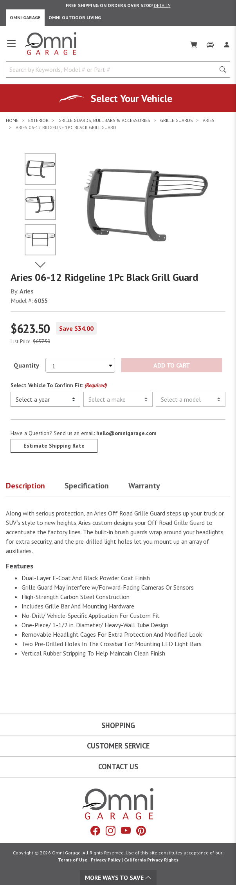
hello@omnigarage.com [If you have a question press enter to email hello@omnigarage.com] (126, 433)
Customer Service (118, 745)
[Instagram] (110, 831)
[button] (35, 487)
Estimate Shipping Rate (54, 445)
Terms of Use (72, 860)
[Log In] (226, 43)
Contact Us (118, 766)
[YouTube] (126, 831)
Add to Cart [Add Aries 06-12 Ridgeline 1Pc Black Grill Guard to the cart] (171, 365)
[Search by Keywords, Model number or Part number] (113, 69)
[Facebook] (95, 831)
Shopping (118, 725)
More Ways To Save (118, 877)
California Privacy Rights (151, 860)
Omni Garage (25, 17)
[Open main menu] (11, 46)
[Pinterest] (141, 831)
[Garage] (210, 43)
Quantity (26, 365)
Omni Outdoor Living (75, 17)
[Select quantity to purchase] (80, 365)
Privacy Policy (106, 860)
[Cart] (193, 43)
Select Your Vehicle (131, 98)
